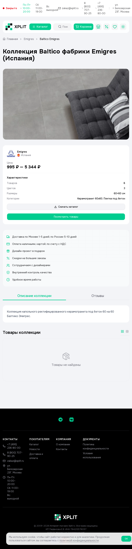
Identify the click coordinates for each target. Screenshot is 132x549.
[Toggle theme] (123, 26)
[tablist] (66, 296)
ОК (126, 539)
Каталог (34, 444)
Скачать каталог (66, 206)
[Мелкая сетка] (127, 331)
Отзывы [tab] (97, 296)
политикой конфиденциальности (79, 540)
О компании (63, 444)
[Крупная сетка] (122, 331)
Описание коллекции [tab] (34, 296)
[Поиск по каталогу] (65, 26)
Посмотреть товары (66, 216)
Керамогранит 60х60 (89, 198)
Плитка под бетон (114, 198)
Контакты (61, 449)
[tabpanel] (66, 314)
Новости (34, 449)
